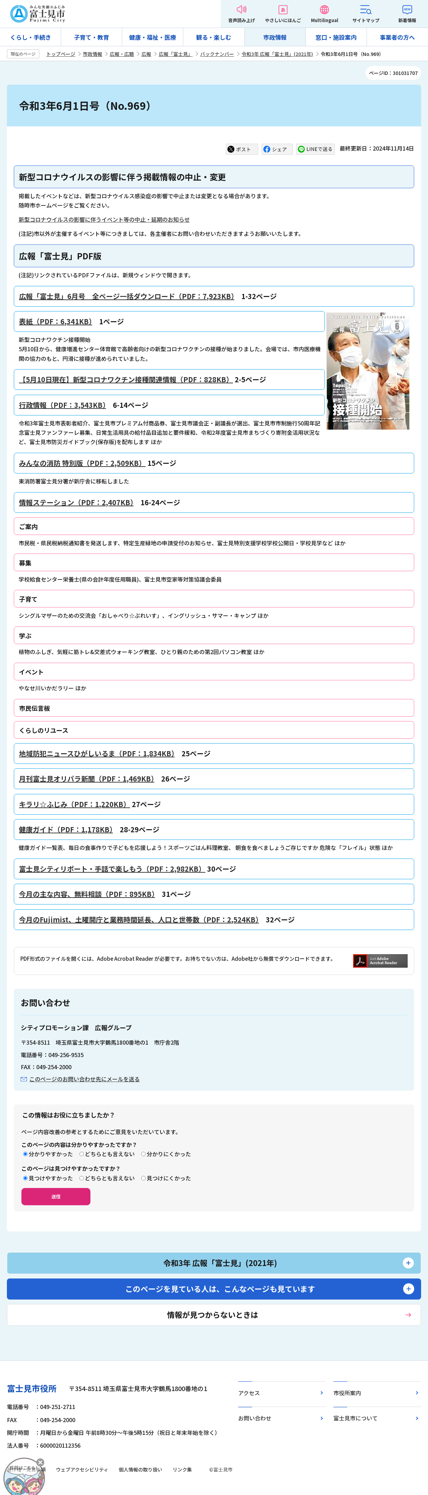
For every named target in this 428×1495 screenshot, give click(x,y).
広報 (146, 53)
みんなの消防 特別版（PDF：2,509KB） (82, 463)
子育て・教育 (91, 37)
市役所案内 (347, 1393)
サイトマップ (365, 20)
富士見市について (355, 1418)
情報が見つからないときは (212, 1314)
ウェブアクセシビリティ (82, 1469)
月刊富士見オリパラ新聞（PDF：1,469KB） (86, 779)
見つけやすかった (51, 1178)
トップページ (60, 53)
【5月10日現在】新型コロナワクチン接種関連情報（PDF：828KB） (126, 379)
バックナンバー (217, 53)
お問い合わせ (254, 1418)
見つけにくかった (169, 1178)
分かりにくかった (169, 1154)
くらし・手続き (30, 37)
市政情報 (275, 37)
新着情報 (407, 20)
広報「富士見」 (176, 53)
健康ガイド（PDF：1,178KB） (66, 829)
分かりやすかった (51, 1154)
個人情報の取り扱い (140, 1469)
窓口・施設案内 (336, 37)
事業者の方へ (397, 37)
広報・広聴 (122, 53)
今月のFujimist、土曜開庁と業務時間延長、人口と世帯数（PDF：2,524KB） (139, 919)
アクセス (249, 1393)
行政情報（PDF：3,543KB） (62, 405)
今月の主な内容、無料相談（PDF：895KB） (87, 894)
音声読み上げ (241, 20)
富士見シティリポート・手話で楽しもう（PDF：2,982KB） (112, 869)
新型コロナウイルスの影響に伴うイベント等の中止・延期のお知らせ (104, 219)
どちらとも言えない (110, 1154)
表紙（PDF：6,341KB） (55, 321)
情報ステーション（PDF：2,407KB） (76, 502)
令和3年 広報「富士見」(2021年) (277, 53)
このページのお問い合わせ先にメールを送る (84, 1079)
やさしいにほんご (283, 20)
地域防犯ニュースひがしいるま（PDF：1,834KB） (97, 753)
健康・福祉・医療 (152, 37)
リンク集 (182, 1469)
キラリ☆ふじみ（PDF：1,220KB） (74, 804)
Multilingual (324, 20)
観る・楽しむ (213, 37)
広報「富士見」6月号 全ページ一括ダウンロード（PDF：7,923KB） (126, 296)
